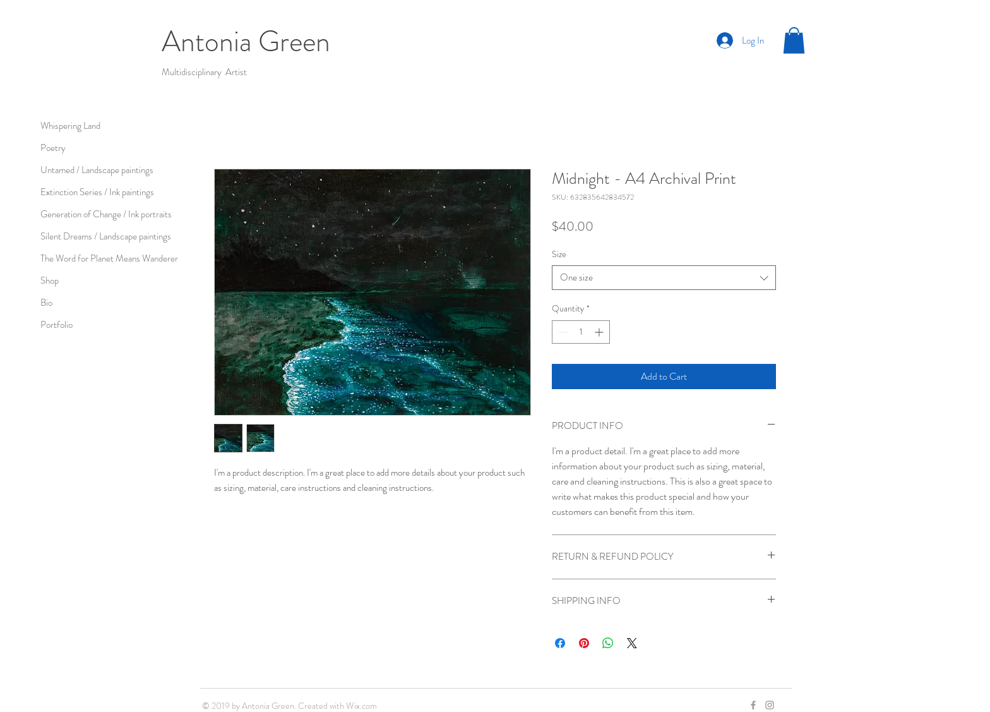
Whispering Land (70, 126)
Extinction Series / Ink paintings (97, 192)
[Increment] (600, 332)
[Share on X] (632, 643)
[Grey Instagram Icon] (769, 705)
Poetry (53, 148)
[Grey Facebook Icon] (753, 705)
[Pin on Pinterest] (584, 643)
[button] (794, 40)
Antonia (210, 41)
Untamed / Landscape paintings (96, 170)
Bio (46, 303)
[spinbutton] (581, 332)
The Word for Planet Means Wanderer (109, 258)
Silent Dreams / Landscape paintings (105, 236)
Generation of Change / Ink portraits (106, 214)
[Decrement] (562, 332)
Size (559, 254)
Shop (49, 280)
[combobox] (664, 277)
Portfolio (56, 325)
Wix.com (361, 705)
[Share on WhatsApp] (608, 643)
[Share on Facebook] (560, 643)
